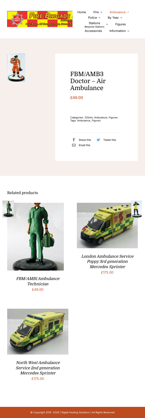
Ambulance (100, 117)
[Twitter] (105, 139)
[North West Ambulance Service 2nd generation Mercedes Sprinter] (37, 312)
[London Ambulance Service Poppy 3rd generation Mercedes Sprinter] (107, 206)
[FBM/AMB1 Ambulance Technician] (35, 206)
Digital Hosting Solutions (75, 412)
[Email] (80, 145)
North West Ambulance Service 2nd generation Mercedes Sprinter (38, 367)
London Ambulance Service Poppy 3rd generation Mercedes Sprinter (107, 261)
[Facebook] (80, 139)
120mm (89, 117)
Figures (113, 117)
